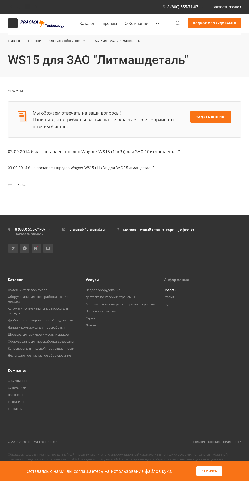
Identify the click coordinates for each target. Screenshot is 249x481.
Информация (176, 279)
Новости (169, 290)
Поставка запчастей (101, 311)
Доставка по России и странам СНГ (112, 297)
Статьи (168, 297)
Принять (209, 471)
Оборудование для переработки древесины (41, 341)
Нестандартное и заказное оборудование (39, 355)
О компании (17, 380)
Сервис (91, 318)
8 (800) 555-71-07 (182, 6)
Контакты (15, 408)
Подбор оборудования (103, 290)
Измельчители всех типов (27, 290)
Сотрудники (17, 387)
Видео (168, 304)
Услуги (92, 279)
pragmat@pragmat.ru (87, 229)
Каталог (15, 279)
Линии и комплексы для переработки (36, 327)
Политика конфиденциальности (217, 441)
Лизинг (91, 325)
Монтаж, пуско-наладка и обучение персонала (121, 304)
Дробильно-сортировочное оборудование (40, 320)
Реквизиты (16, 401)
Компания (17, 370)
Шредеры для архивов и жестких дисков (38, 334)
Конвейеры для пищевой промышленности (41, 348)
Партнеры (15, 394)
